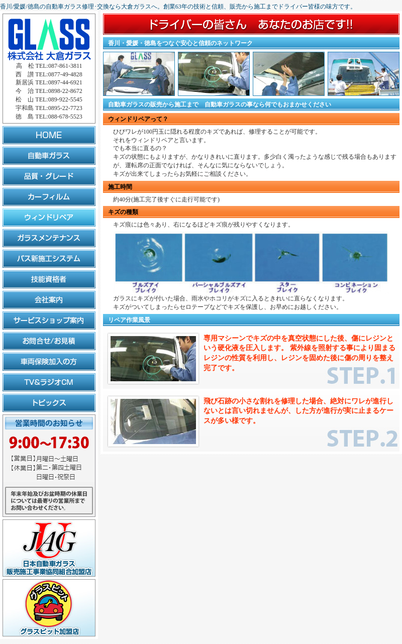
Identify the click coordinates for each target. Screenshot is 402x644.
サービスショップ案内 (49, 320)
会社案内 (49, 300)
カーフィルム (49, 197)
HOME (49, 135)
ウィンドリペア (49, 217)
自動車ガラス (49, 156)
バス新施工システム (49, 259)
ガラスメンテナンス (49, 238)
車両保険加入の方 (49, 362)
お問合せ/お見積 (49, 341)
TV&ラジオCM (49, 382)
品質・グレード (49, 176)
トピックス (49, 403)
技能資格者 (49, 279)
